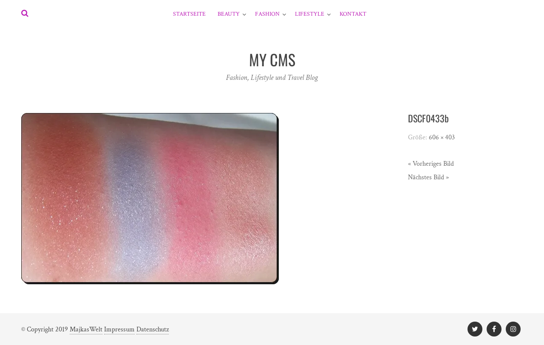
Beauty (229, 14)
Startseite (189, 14)
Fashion (267, 14)
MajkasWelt (86, 329)
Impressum (119, 329)
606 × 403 (442, 137)
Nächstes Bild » (428, 177)
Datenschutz (152, 329)
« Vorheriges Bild (431, 163)
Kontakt (353, 14)
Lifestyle (309, 14)
